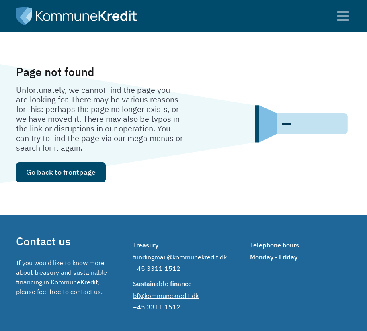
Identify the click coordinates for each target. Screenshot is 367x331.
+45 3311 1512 (156, 268)
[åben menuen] (338, 16)
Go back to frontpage (61, 172)
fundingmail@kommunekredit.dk (180, 257)
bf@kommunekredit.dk (166, 296)
